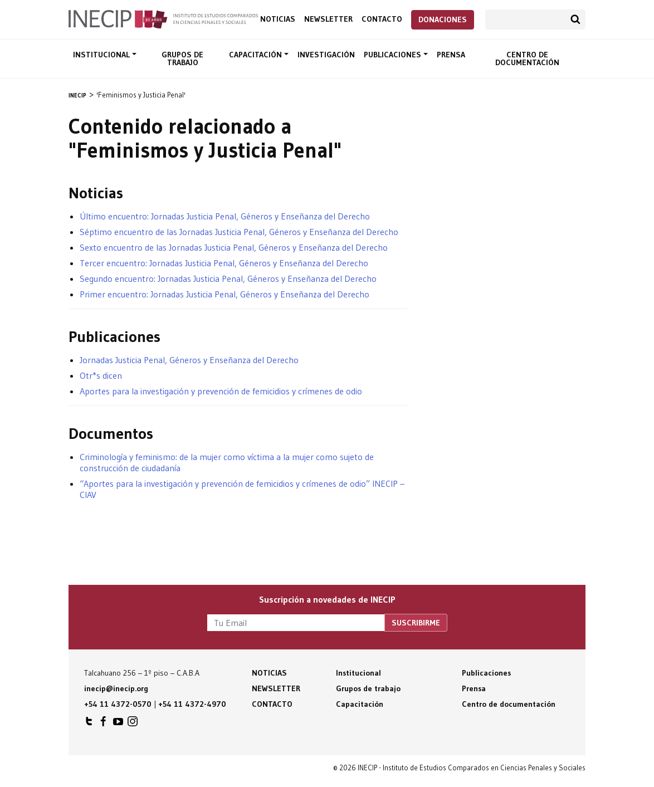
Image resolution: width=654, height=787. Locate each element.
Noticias (277, 19)
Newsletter (328, 19)
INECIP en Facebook (104, 724)
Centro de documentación (527, 58)
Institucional (102, 55)
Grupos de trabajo (182, 58)
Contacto (382, 19)
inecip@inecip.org (116, 688)
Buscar (575, 19)
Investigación (326, 55)
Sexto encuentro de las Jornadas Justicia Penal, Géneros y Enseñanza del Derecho (234, 247)
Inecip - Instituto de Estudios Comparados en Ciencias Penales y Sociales (163, 18)
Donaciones (442, 19)
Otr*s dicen (101, 375)
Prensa (451, 55)
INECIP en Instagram (133, 724)
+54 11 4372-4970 (192, 704)
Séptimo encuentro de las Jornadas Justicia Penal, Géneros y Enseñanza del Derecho (239, 231)
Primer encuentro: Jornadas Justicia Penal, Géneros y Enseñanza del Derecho (224, 294)
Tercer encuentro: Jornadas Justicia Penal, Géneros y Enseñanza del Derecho (224, 262)
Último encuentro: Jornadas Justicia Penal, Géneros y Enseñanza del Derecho (225, 216)
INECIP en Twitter (89, 724)
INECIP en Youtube (118, 724)
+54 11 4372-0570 (118, 704)
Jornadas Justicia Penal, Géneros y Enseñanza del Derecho (189, 359)
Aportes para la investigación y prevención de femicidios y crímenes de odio (221, 391)
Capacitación (256, 55)
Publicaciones (393, 55)
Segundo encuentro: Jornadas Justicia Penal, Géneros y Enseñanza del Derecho (228, 278)
